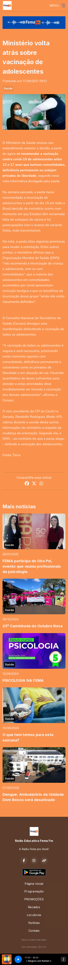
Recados (34, 907)
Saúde (8, 88)
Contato (34, 930)
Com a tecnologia (34, 947)
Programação (34, 891)
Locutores (34, 915)
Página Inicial (34, 883)
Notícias (34, 923)
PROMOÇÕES (34, 899)
